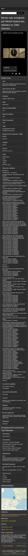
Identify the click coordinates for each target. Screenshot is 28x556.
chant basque (12, 521)
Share (19, 73)
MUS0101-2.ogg (7, 529)
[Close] (16, 68)
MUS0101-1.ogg (7, 527)
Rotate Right (13, 73)
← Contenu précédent (7, 545)
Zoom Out (9, 73)
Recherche (20, 13)
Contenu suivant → (22, 545)
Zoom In (6, 73)
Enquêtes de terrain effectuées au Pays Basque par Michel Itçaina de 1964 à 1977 (14, 515)
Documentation (6, 554)
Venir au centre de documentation (17, 554)
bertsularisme (4, 521)
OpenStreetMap (19, 509)
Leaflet (13, 509)
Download (16, 73)
